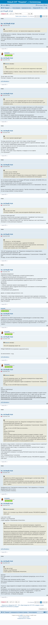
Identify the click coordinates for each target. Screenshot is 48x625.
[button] (35, 16)
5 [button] (44, 16)
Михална (7, 63)
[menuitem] (8, 5)
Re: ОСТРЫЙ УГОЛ (7, 24)
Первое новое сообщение (21, 16)
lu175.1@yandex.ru (5, 81)
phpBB (21, 615)
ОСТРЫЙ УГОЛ (6, 11)
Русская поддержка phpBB (24, 616)
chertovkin (3, 308)
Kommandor (7, 52)
